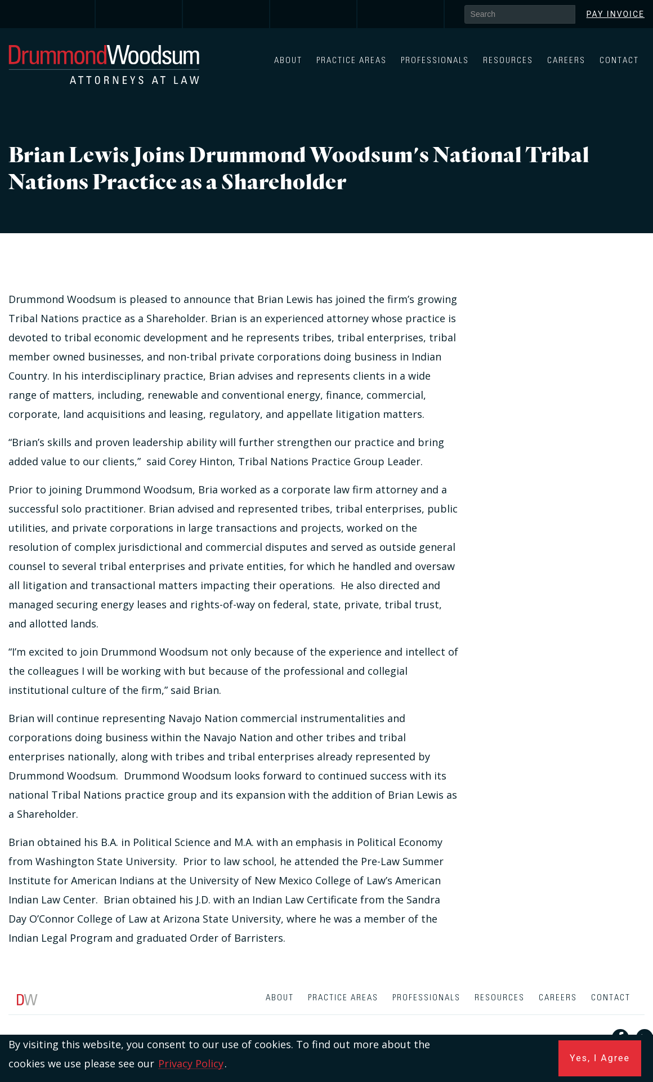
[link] (52, 14)
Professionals (435, 60)
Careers (566, 60)
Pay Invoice (616, 14)
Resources (508, 60)
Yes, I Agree (600, 1058)
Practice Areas (351, 60)
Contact (619, 60)
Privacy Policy (190, 1063)
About (288, 60)
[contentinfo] (326, 1033)
